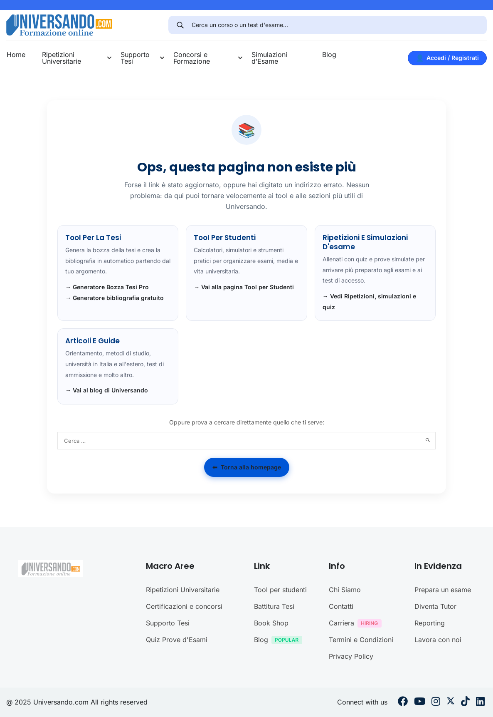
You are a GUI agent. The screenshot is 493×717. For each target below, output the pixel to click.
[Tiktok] (465, 702)
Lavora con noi (437, 639)
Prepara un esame (442, 590)
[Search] (180, 25)
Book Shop (271, 623)
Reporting (429, 623)
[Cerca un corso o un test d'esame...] (339, 25)
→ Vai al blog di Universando (106, 390)
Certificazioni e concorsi (184, 606)
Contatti (341, 606)
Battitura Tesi (274, 606)
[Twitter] (450, 702)
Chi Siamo (345, 590)
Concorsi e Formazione (191, 57)
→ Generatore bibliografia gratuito (114, 297)
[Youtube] (419, 702)
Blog (329, 54)
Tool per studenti (280, 590)
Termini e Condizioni (361, 639)
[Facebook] (403, 702)
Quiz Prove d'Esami (176, 639)
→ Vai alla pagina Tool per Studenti (244, 286)
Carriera (357, 624)
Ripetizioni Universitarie (61, 57)
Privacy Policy (351, 656)
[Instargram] (435, 702)
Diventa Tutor (435, 606)
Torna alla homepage (246, 467)
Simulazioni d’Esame (269, 57)
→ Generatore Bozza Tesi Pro (107, 286)
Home (16, 54)
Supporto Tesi (135, 57)
